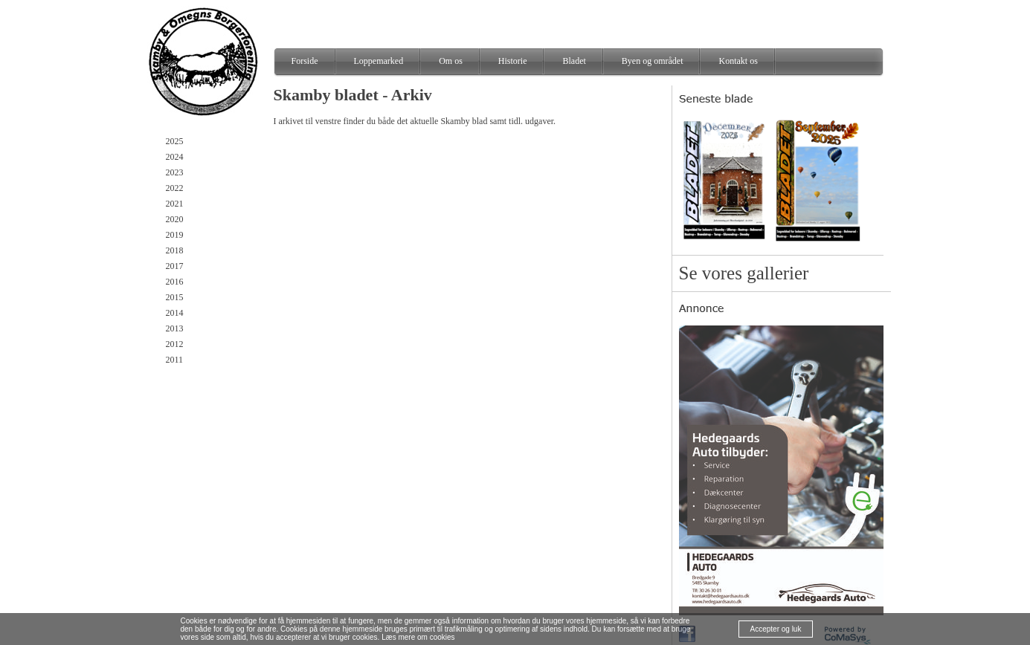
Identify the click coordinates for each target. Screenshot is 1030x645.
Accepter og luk (776, 629)
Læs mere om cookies (418, 637)
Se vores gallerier (744, 273)
